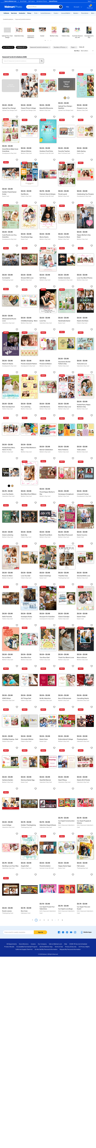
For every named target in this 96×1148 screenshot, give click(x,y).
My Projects (31, 1)
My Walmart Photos (42, 1)
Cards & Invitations (8, 19)
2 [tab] (48, 40)
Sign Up (40, 932)
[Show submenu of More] (94, 13)
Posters (56, 13)
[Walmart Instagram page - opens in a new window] (75, 932)
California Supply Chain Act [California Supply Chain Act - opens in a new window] (24, 949)
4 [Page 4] (48, 920)
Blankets (75, 13)
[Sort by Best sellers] (87, 50)
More (92, 13)
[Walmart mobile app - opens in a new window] (86, 932)
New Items (14, 13)
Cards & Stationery (46, 13)
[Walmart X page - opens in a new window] (63, 932)
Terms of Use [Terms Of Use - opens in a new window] (59, 947)
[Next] (62, 920)
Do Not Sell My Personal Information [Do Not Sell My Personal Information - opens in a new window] (46, 949)
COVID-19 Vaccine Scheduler (78, 944)
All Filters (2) (8, 47)
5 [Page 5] (52, 920)
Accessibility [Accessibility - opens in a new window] (20, 947)
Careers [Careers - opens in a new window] (33, 944)
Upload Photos (53, 1)
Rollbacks (6, 13)
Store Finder (23, 1)
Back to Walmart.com (9, 1)
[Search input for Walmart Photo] (42, 7)
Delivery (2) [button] (21, 47)
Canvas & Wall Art (65, 13)
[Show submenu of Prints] (38, 13)
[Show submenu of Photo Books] (88, 13)
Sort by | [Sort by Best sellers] (77, 51)
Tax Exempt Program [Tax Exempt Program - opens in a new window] (30, 947)
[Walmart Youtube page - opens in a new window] (71, 932)
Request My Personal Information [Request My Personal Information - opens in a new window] (70, 949)
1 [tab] (45, 40)
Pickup (29, 13)
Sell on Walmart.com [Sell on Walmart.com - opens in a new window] (55, 944)
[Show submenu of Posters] (58, 13)
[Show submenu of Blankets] (78, 13)
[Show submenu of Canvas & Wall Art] (71, 13)
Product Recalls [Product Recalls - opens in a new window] (9, 947)
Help (67, 7)
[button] (10, 70)
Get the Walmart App (46, 947)
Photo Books (84, 13)
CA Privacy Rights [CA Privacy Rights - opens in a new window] (84, 947)
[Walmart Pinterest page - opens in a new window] (67, 932)
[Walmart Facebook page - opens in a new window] (59, 932)
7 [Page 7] (58, 920)
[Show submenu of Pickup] (31, 13)
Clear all (81, 47)
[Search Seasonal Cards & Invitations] (21, 61)
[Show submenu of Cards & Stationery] (51, 13)
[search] (42, 61)
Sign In (89, 1)
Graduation (22, 13)
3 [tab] (50, 40)
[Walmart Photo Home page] (13, 7)
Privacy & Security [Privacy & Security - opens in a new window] (70, 947)
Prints (35, 13)
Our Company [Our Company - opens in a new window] (42, 944)
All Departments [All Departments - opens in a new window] (12, 944)
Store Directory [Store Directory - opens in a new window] (24, 944)
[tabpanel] (7, 32)
